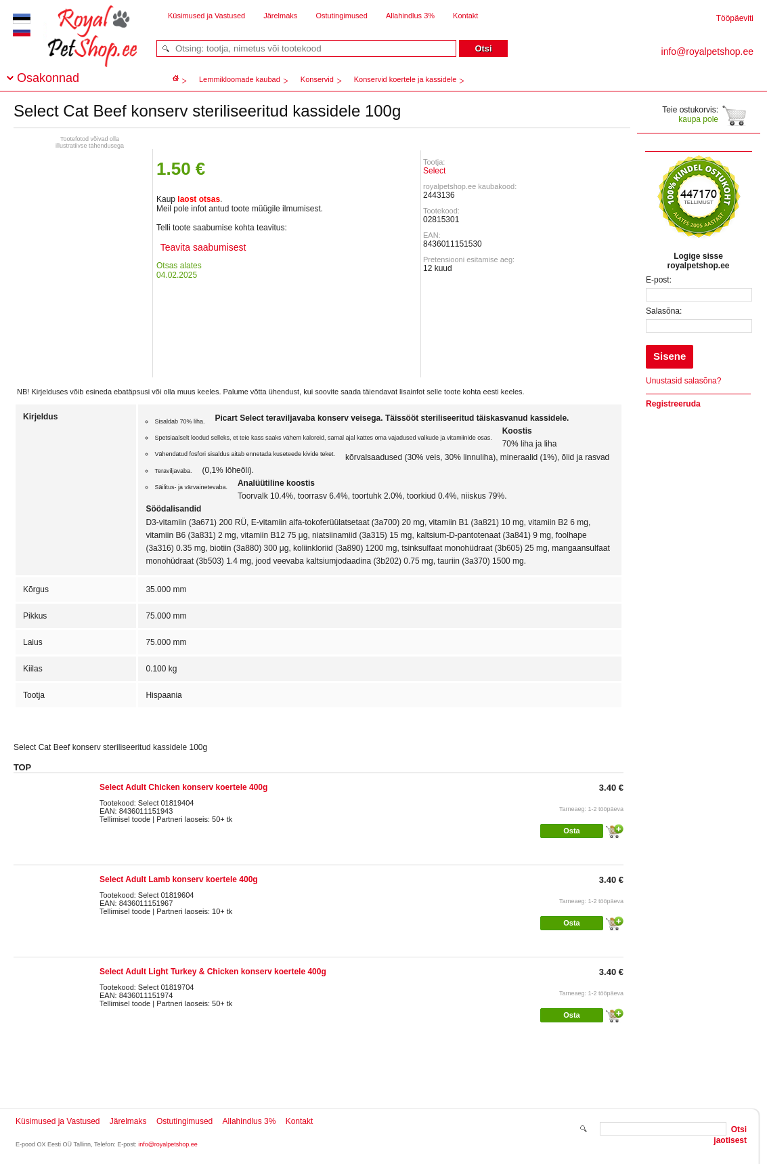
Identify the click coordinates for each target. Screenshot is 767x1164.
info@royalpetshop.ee (168, 1144)
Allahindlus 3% (410, 16)
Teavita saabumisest (202, 247)
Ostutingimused (341, 16)
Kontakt (465, 16)
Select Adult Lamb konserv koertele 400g (179, 879)
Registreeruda (673, 404)
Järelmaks (280, 16)
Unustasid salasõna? (683, 381)
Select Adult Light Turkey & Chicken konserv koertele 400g (213, 971)
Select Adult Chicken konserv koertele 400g (183, 787)
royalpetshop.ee (76, 48)
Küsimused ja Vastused (206, 16)
